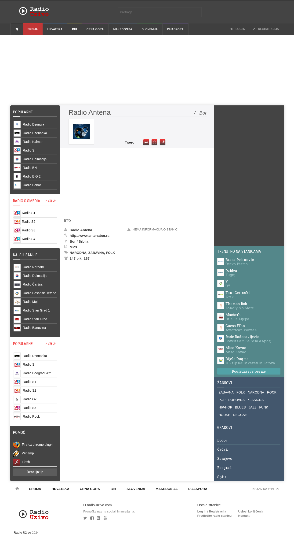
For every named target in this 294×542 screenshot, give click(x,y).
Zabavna (96, 253)
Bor (73, 241)
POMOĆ (19, 432)
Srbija (33, 29)
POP (222, 400)
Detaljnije (35, 471)
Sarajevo (224, 458)
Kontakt (244, 515)
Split (221, 477)
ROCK (271, 392)
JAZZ (252, 407)
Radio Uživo (22, 532)
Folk (110, 253)
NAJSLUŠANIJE (25, 254)
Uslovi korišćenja (250, 511)
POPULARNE (23, 343)
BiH (74, 29)
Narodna (78, 253)
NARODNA (256, 392)
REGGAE (240, 415)
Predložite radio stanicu (214, 515)
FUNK (263, 407)
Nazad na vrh (266, 488)
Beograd (224, 467)
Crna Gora (95, 29)
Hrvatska (55, 29)
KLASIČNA (255, 400)
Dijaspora (175, 29)
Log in (237, 29)
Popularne (24, 112)
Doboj (222, 440)
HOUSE (224, 415)
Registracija (266, 29)
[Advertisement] (147, 70)
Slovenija (150, 29)
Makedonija (122, 29)
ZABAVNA (226, 392)
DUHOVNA (236, 400)
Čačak (222, 449)
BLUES (240, 407)
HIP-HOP (225, 407)
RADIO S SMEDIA (26, 200)
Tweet (129, 142)
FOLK (240, 392)
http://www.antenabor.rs (89, 236)
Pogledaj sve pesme (249, 371)
